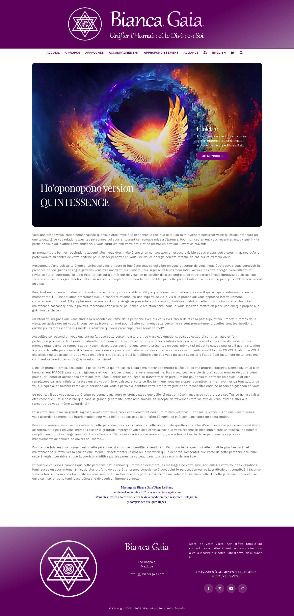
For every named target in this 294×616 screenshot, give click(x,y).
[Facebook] (208, 588)
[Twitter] (219, 588)
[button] (241, 53)
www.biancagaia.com (167, 492)
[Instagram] (242, 588)
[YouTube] (231, 588)
